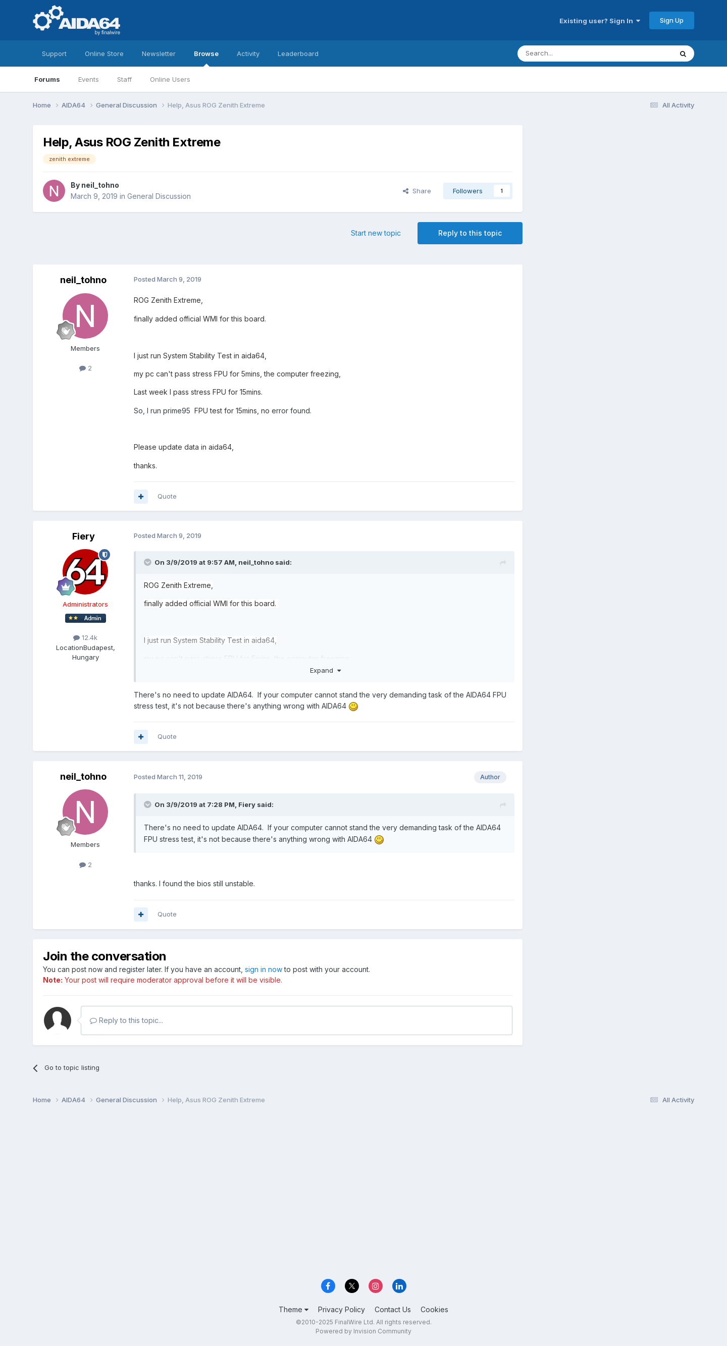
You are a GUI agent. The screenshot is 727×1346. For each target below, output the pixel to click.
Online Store (104, 53)
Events (88, 79)
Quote (167, 496)
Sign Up (672, 20)
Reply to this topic (470, 233)
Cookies (434, 1309)
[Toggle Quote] (148, 562)
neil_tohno (100, 185)
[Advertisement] (613, 192)
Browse (206, 58)
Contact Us (393, 1309)
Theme (293, 1309)
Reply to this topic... (126, 1020)
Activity (248, 53)
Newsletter (159, 53)
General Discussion (159, 196)
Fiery (83, 536)
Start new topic (376, 233)
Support (54, 53)
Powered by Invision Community (363, 1331)
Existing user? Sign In (599, 21)
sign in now (263, 969)
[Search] (568, 53)
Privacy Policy (341, 1309)
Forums (47, 79)
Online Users (170, 79)
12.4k (85, 637)
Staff (124, 79)
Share (417, 191)
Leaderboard (298, 53)
